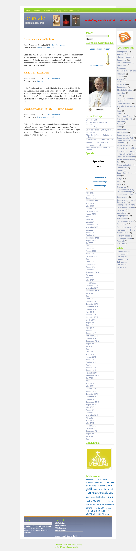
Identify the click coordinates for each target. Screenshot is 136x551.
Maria (119, 184)
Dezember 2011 (92, 428)
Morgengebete (122, 216)
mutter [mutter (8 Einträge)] (89, 504)
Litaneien (120, 77)
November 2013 (92, 397)
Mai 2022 (89, 246)
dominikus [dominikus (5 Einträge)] (89, 483)
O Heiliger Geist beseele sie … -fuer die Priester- (49, 108)
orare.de (35, 17)
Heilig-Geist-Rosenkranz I (37, 72)
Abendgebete (122, 52)
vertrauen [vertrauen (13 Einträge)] (99, 514)
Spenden (36, 11)
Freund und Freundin (125, 98)
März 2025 (90, 206)
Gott (118, 162)
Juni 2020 (90, 278)
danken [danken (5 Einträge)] (104, 479)
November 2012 (92, 415)
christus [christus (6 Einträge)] (98, 479)
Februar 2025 (91, 209)
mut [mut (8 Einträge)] (111, 501)
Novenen (120, 79)
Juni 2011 (90, 439)
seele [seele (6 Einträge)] (95, 508)
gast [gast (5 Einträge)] (93, 485)
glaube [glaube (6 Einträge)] (102, 485)
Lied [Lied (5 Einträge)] (87, 501)
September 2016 (92, 341)
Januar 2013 (91, 410)
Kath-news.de (122, 262)
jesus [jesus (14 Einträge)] (109, 492)
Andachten (121, 74)
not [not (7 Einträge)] (94, 504)
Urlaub (119, 127)
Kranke (119, 114)
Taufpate (120, 124)
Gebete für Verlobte (124, 104)
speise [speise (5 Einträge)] (88, 511)
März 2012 (90, 423)
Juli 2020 (89, 275)
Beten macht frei (34, 22)
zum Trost (120, 244)
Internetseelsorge (100, 182)
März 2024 (90, 222)
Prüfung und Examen (125, 116)
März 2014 (90, 386)
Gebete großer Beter (124, 165)
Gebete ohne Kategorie (46, 48)
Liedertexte (121, 210)
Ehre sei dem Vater (124, 63)
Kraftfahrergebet (123, 236)
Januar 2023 (91, 233)
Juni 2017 (90, 325)
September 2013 (92, 402)
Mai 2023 (89, 230)
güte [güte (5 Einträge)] (98, 489)
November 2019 (92, 288)
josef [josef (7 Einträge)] (88, 497)
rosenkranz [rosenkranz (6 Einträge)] (109, 504)
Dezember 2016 (92, 336)
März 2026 (90, 196)
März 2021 (90, 262)
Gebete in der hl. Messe (126, 151)
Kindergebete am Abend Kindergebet (126, 201)
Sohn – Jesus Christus (125, 173)
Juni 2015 (90, 365)
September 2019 (92, 291)
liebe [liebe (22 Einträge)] (109, 496)
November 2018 (92, 307)
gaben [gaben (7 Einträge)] (88, 485)
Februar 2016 (91, 357)
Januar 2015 (91, 370)
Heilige (119, 179)
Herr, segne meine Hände (95, 145)
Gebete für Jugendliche (126, 157)
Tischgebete (121, 224)
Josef (119, 182)
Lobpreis (120, 170)
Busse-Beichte (122, 132)
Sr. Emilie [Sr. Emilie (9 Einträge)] (95, 510)
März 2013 (90, 407)
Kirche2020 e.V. (100, 178)
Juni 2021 (90, 259)
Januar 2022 (91, 254)
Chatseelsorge (100, 186)
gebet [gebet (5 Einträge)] (97, 485)
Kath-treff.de (122, 265)
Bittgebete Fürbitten (124, 90)
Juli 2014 (89, 378)
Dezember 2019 (92, 286)
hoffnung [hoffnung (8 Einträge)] (101, 493)
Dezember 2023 (92, 225)
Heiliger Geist (122, 168)
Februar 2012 (91, 426)
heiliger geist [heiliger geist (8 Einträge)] (107, 489)
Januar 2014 (91, 391)
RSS (77, 11)
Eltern (119, 96)
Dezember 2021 (92, 256)
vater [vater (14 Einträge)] (89, 514)
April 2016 (90, 354)
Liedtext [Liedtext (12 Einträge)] (94, 501)
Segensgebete (122, 218)
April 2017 (90, 328)
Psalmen (120, 82)
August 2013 (91, 405)
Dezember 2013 (92, 394)
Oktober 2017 (91, 320)
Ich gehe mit (90, 132)
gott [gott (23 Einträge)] (89, 489)
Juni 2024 (90, 217)
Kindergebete (122, 197)
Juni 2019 (90, 296)
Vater (119, 176)
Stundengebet (122, 87)
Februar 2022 (91, 251)
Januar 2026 (91, 198)
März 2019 (90, 299)
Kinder (119, 111)
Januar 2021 (91, 267)
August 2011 (91, 434)
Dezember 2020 (92, 270)
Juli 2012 (89, 418)
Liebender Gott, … (92, 127)
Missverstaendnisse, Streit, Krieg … (99, 130)
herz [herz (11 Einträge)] (94, 492)
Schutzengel (121, 187)
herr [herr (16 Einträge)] (88, 492)
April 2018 (90, 312)
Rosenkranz (41, 81)
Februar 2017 (91, 331)
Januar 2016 (91, 360)
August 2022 (91, 241)
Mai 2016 (89, 352)
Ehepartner (121, 93)
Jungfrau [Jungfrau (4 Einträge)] (93, 497)
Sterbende (121, 122)
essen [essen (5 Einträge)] (96, 483)
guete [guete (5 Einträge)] (95, 489)
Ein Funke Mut (91, 120)
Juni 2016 (90, 349)
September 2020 (92, 272)
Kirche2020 (121, 267)
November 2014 (92, 373)
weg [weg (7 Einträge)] (107, 514)
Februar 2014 (91, 389)
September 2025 (92, 201)
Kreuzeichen (121, 65)
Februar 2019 (91, 301)
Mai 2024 (89, 219)
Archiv (89, 189)
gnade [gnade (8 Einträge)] (109, 485)
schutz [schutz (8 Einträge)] (89, 508)
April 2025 (90, 203)
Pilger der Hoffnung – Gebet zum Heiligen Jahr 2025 (99, 136)
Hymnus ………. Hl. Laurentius (97, 142)
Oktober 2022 (91, 235)
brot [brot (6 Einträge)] (93, 479)
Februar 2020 (91, 283)
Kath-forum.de (122, 259)
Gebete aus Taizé (123, 145)
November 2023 (92, 227)
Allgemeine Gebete (124, 57)
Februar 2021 (91, 264)
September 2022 (92, 238)
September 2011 (92, 431)
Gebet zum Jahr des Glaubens (39, 39)
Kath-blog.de (122, 257)
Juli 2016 (89, 346)
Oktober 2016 (91, 338)
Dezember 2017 (92, 317)
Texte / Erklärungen (124, 154)
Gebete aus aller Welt (125, 138)
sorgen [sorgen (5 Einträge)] (108, 508)
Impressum (68, 11)
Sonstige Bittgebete (124, 119)
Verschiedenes (122, 233)
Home (27, 11)
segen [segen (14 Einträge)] (101, 507)
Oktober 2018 (91, 309)
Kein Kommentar (58, 45)
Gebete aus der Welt (124, 135)
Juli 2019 (89, 293)
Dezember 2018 (92, 304)
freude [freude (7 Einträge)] (101, 482)
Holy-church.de (122, 254)
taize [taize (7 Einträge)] (103, 511)
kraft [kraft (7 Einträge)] (98, 497)
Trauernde (121, 241)
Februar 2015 (91, 368)
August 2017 (91, 323)
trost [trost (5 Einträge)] (107, 511)
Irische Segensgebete (125, 221)
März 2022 (90, 248)
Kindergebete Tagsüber (126, 207)
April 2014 (90, 383)
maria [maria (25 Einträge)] (104, 501)
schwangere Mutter (124, 238)
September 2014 (92, 376)
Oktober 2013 (91, 399)
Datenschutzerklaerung (52, 11)
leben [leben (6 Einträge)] (103, 497)
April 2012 (90, 421)
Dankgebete (121, 60)
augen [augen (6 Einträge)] (88, 479)
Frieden (119, 101)
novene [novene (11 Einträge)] (100, 504)
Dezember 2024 (92, 211)
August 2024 (91, 214)
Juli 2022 (89, 243)
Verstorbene (121, 129)
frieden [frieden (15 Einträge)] (109, 482)
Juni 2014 (90, 381)
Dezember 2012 (92, 413)
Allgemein (120, 54)
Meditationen (122, 213)
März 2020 (90, 280)
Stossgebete (122, 68)
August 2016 (91, 344)
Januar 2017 (91, 333)
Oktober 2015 (91, 362)
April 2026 (90, 193)
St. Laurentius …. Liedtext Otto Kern (99, 140)
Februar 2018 (91, 315)
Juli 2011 (89, 436)
